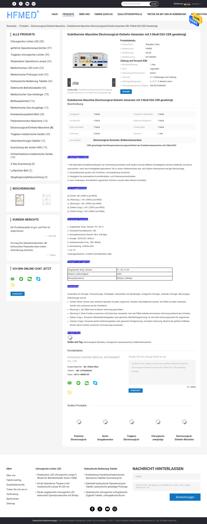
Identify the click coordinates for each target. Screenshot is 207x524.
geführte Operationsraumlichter (29, 48)
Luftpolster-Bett (19, 170)
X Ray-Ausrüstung (21, 163)
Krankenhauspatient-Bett (25, 114)
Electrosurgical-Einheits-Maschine (48, 26)
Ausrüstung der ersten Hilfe (26, 147)
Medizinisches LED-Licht (25, 67)
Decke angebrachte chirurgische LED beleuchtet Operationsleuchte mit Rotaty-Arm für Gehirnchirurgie (58, 494)
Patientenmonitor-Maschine (26, 120)
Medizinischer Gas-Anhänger (27, 94)
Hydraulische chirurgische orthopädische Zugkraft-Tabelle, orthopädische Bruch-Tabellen (106, 494)
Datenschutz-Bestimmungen (45, 520)
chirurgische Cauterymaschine (119, 342)
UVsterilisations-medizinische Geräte (32, 154)
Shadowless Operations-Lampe (28, 61)
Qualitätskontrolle (130, 14)
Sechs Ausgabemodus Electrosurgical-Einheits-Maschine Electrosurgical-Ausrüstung (105, 438)
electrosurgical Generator (94, 342)
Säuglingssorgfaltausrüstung (27, 177)
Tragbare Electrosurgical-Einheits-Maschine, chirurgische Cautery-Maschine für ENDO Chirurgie (131, 438)
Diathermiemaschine (142, 342)
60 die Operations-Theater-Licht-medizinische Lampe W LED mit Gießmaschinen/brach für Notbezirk (55, 485)
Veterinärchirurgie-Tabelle (25, 140)
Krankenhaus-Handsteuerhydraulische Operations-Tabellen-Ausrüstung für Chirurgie (105, 476)
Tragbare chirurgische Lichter (27, 54)
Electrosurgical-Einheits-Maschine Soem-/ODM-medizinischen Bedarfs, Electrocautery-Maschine (184, 438)
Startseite (11, 26)
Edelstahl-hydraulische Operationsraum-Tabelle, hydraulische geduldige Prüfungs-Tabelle (107, 485)
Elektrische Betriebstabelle (26, 87)
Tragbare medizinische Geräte (28, 134)
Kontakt (126, 91)
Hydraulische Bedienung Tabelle (29, 81)
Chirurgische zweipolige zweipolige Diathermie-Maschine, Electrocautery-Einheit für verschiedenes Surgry (158, 438)
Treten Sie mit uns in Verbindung (166, 14)
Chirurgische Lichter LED (25, 41)
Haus (55, 14)
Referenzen (178, 4)
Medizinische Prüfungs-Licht (27, 74)
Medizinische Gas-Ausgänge (27, 107)
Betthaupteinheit (20, 101)
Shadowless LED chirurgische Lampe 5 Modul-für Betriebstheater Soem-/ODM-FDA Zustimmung (57, 476)
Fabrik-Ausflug (104, 14)
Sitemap (10, 503)
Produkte (68, 14)
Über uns (84, 14)
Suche (154, 4)
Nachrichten (12, 499)
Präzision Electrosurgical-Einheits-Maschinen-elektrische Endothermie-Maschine (79, 438)
